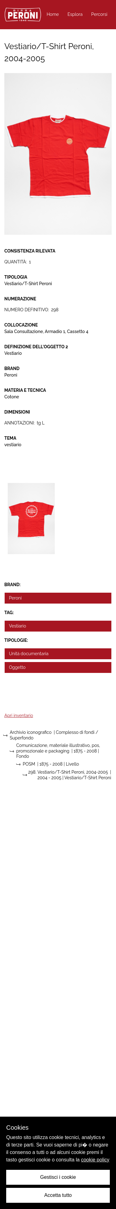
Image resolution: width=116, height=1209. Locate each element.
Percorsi (99, 14)
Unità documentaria (29, 653)
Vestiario (17, 625)
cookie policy (95, 1159)
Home (53, 14)
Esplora (75, 14)
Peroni (15, 597)
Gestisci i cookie (58, 1177)
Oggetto (17, 667)
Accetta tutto (58, 1195)
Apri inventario (18, 715)
